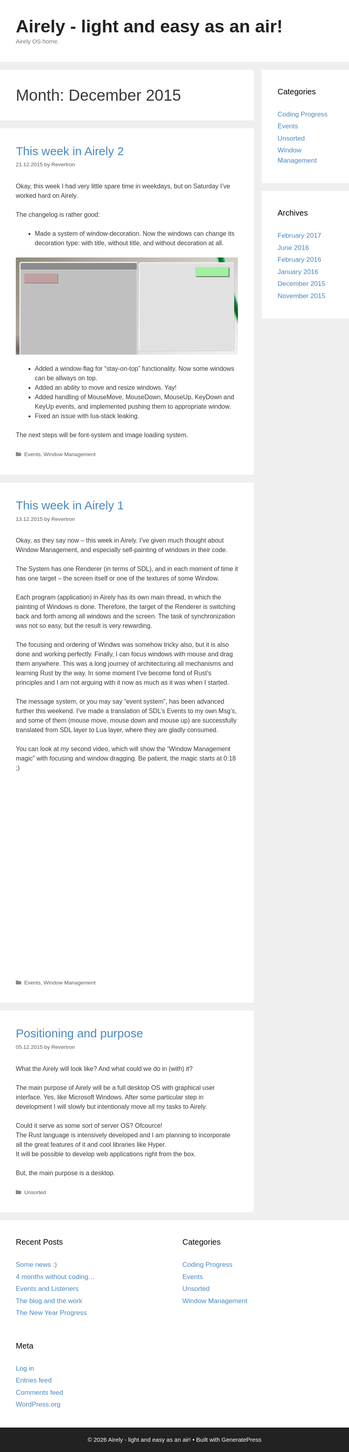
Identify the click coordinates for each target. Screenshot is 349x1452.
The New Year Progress (51, 1313)
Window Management (69, 454)
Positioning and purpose (79, 1033)
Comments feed (39, 1392)
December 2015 (301, 283)
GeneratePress (242, 1439)
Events (32, 454)
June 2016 (293, 248)
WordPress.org (38, 1404)
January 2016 (297, 272)
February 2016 (299, 259)
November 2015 (301, 296)
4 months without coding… (55, 1277)
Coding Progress (302, 114)
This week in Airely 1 (70, 505)
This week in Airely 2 (70, 151)
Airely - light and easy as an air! (149, 26)
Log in (25, 1368)
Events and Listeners (47, 1288)
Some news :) (36, 1264)
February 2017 (299, 235)
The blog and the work (49, 1301)
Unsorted (35, 1192)
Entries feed (34, 1380)
